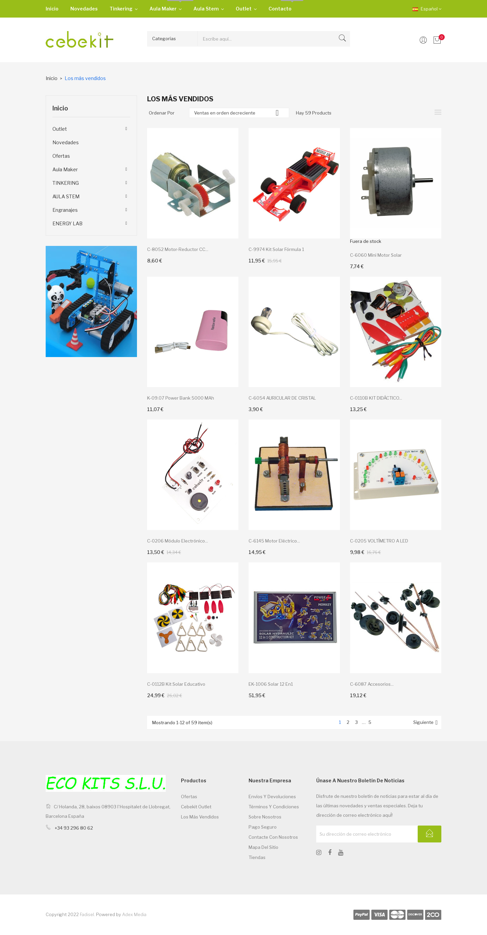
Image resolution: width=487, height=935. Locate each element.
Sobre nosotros (265, 816)
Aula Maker (65, 169)
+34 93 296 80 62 (74, 828)
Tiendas (257, 857)
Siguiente (426, 722)
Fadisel (87, 914)
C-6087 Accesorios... (372, 684)
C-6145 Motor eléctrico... (274, 541)
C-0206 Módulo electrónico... (177, 541)
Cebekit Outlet (196, 806)
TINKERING (65, 183)
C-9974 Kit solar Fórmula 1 (276, 249)
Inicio (60, 108)
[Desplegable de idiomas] (421, 9)
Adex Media (134, 914)
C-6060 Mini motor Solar (376, 255)
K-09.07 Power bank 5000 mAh (180, 398)
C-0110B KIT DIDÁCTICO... (376, 398)
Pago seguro (263, 827)
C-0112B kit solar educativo (176, 684)
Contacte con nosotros (273, 837)
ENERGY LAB (67, 223)
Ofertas (61, 156)
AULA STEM (65, 196)
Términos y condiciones (274, 806)
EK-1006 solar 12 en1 (271, 684)
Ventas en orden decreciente (239, 112)
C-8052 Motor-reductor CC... (177, 249)
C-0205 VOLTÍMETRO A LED (379, 541)
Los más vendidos (200, 816)
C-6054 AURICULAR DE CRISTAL (282, 398)
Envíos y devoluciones (272, 796)
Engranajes (65, 210)
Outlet (59, 129)
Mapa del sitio (263, 847)
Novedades (65, 142)
